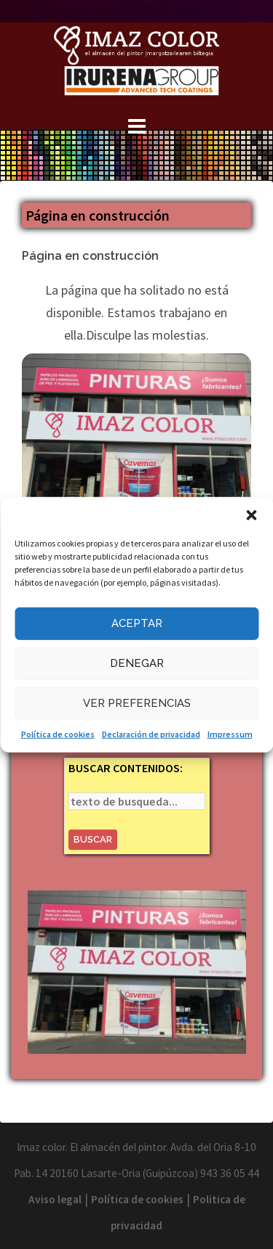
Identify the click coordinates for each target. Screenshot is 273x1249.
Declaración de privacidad (151, 733)
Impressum (230, 733)
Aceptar (136, 623)
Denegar (137, 663)
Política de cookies (58, 733)
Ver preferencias (137, 703)
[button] (251, 514)
